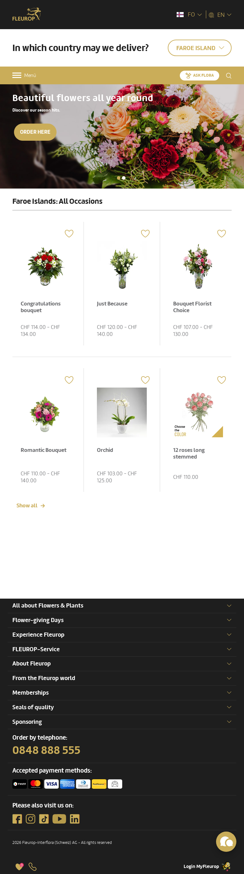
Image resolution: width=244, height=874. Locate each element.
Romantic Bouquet (43, 450)
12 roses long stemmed (189, 454)
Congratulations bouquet (41, 307)
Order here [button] (35, 132)
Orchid (105, 450)
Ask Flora (203, 75)
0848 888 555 (46, 750)
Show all (27, 505)
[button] (118, 178)
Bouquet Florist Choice (192, 307)
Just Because (112, 303)
